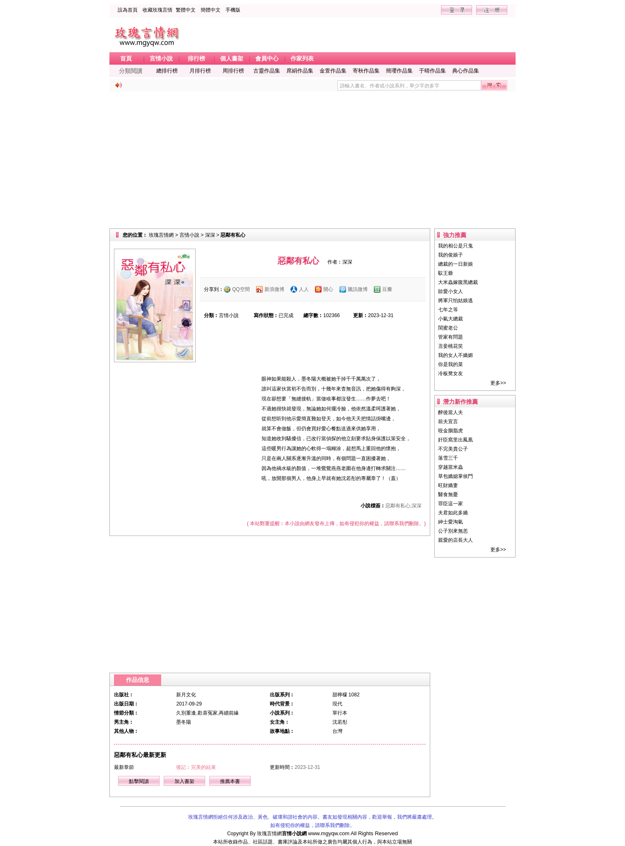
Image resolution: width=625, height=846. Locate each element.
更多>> (498, 383)
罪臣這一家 (450, 504)
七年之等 (448, 310)
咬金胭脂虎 (450, 431)
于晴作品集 (432, 71)
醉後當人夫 (450, 412)
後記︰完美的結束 (196, 767)
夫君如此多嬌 (453, 513)
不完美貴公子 (453, 449)
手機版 (232, 10)
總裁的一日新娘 (455, 264)
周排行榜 (233, 71)
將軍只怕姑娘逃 (455, 300)
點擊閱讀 (139, 781)
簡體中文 (210, 10)
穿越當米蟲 (450, 467)
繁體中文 (186, 10)
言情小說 (189, 235)
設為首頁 (128, 10)
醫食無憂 (448, 494)
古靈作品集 (266, 71)
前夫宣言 (448, 421)
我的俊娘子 (450, 255)
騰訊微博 (358, 289)
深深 (210, 235)
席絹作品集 (299, 71)
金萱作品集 (333, 71)
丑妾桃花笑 (450, 346)
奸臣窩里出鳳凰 (455, 440)
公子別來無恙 (453, 531)
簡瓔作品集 (399, 71)
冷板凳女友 (450, 373)
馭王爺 (445, 273)
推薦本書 (230, 781)
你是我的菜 (450, 364)
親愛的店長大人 (455, 540)
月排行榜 (200, 71)
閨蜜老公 (448, 328)
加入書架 (184, 781)
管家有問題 (450, 337)
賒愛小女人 (450, 291)
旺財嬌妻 (448, 485)
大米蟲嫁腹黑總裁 (458, 282)
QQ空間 (241, 289)
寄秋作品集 (366, 71)
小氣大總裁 (450, 319)
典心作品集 (465, 71)
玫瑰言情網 (161, 235)
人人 (304, 289)
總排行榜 (167, 71)
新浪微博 (274, 289)
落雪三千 (448, 458)
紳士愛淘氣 (450, 522)
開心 (328, 289)
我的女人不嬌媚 (455, 355)
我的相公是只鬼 (455, 246)
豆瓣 (387, 289)
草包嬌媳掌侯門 (455, 476)
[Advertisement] (312, 160)
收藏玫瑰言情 (157, 10)
